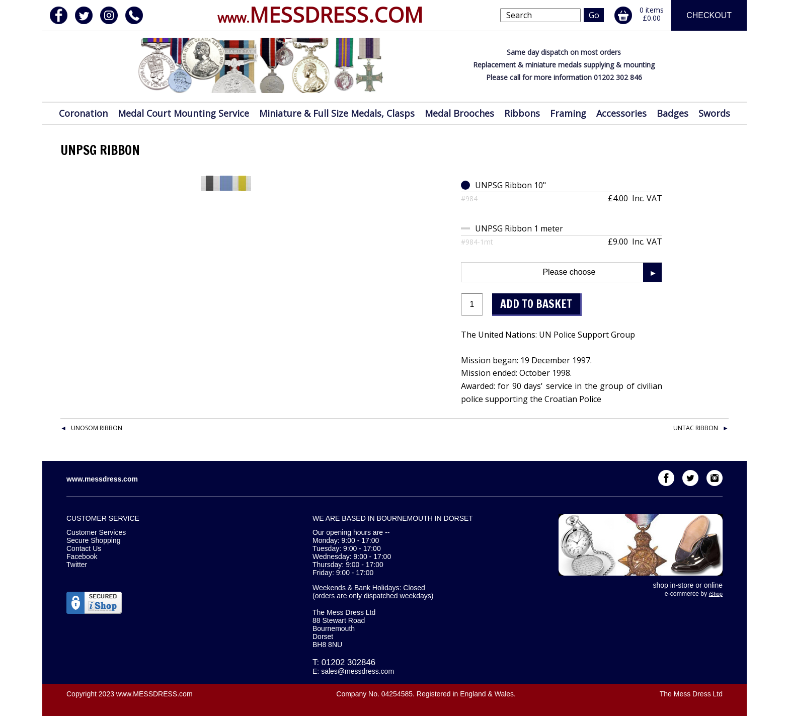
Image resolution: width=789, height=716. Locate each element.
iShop (716, 594)
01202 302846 (348, 662)
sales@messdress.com (357, 671)
